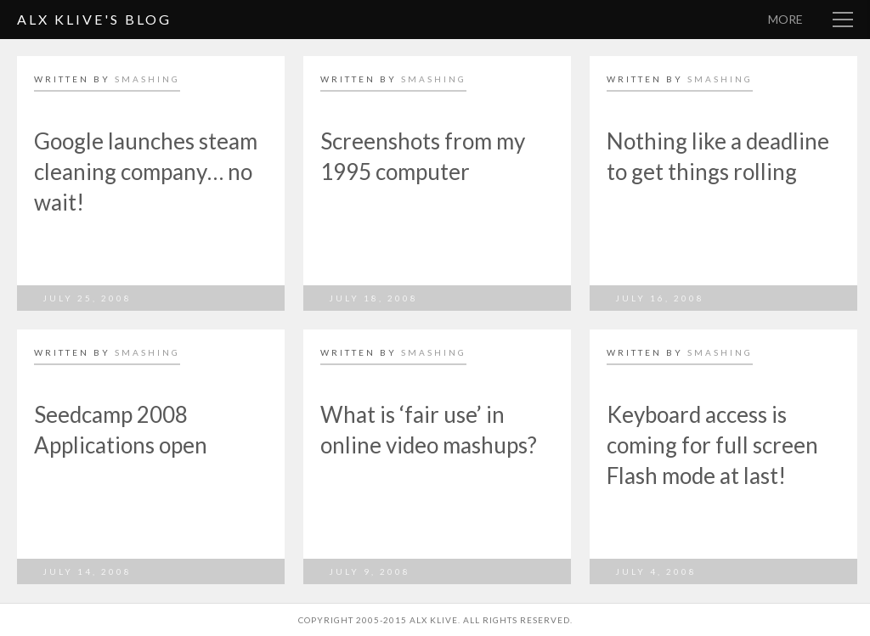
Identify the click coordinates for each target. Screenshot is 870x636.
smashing (147, 79)
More (785, 19)
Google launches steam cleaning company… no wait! (145, 171)
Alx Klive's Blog (94, 19)
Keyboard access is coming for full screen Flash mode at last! (712, 445)
